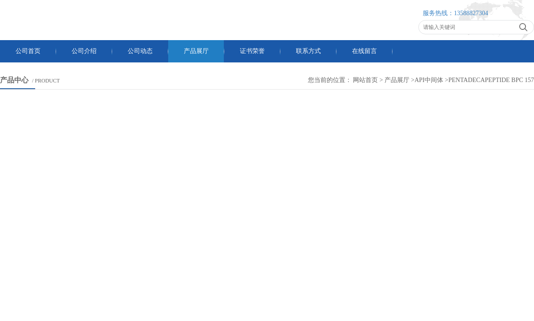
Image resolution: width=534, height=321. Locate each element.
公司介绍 (84, 51)
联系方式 (308, 51)
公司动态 (140, 51)
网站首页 (365, 80)
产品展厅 (196, 51)
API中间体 (429, 80)
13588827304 (471, 13)
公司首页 (28, 51)
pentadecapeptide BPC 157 (491, 80)
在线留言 (364, 51)
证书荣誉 (252, 51)
